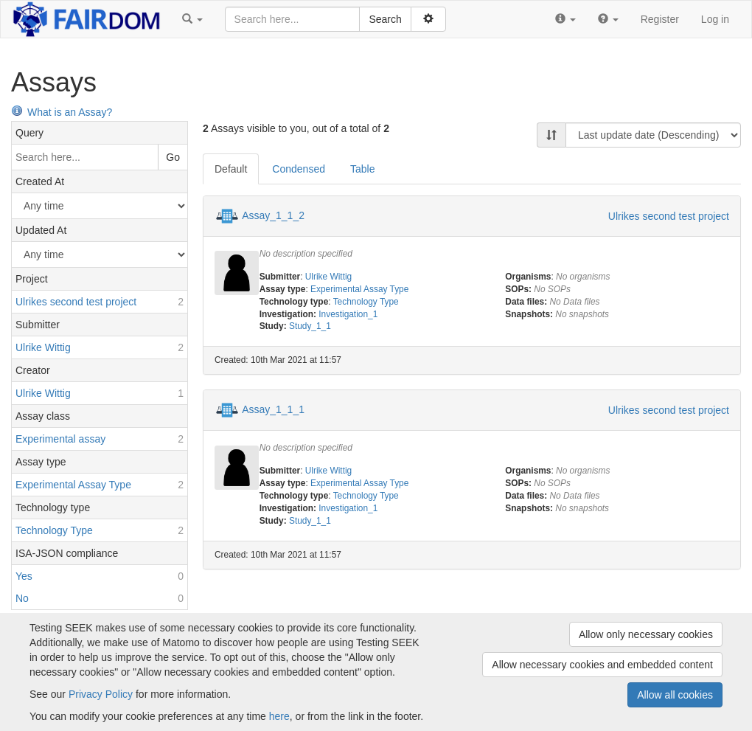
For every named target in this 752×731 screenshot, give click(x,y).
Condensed (298, 169)
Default (231, 169)
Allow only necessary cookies (646, 634)
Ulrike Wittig (328, 276)
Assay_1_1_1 (273, 409)
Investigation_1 (347, 314)
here (279, 716)
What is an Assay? (61, 112)
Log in (715, 19)
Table (362, 169)
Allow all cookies (675, 695)
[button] (192, 19)
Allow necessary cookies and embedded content (602, 665)
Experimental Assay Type (359, 289)
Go (173, 157)
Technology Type (366, 302)
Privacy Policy (101, 694)
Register (660, 19)
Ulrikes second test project (668, 216)
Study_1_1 (310, 326)
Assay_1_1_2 (273, 215)
